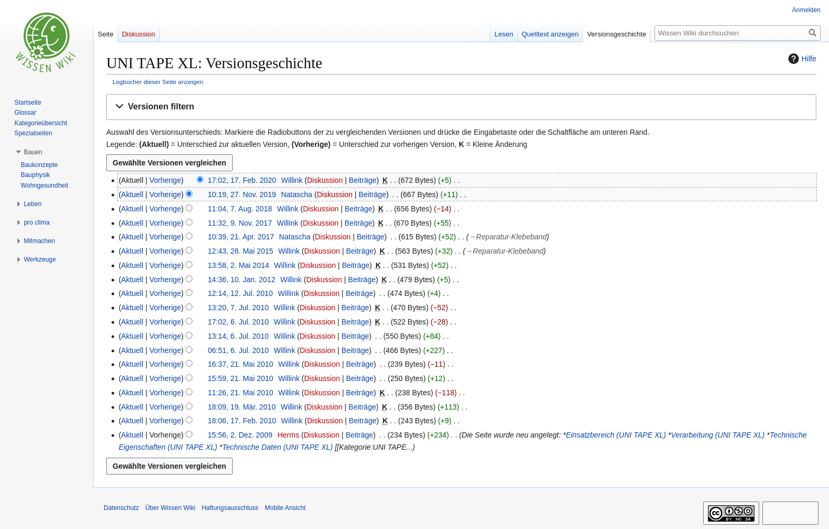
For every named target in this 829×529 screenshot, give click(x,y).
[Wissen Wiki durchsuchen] (738, 33)
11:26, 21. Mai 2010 (240, 392)
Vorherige (165, 180)
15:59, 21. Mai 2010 (240, 378)
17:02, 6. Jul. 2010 (238, 322)
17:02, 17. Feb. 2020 (242, 180)
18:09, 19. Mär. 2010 (241, 407)
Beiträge (362, 180)
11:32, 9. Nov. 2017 (240, 223)
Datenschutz (121, 508)
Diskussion (325, 180)
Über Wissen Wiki (170, 508)
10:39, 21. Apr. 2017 (241, 237)
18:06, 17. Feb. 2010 (242, 420)
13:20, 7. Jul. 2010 (238, 307)
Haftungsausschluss (229, 508)
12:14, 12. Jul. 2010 (240, 293)
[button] (461, 107)
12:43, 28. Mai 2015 (240, 251)
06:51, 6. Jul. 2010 (238, 350)
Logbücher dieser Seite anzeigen (158, 81)
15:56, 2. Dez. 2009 (240, 435)
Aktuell (132, 194)
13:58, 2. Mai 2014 (238, 265)
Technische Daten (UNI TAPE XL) (277, 447)
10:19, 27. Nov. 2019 (242, 194)
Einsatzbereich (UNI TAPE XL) (616, 435)
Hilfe (801, 58)
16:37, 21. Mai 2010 (240, 364)
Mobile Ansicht (285, 508)
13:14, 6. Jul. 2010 (238, 336)
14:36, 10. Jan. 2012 (241, 279)
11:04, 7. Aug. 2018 (240, 209)
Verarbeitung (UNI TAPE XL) (717, 435)
